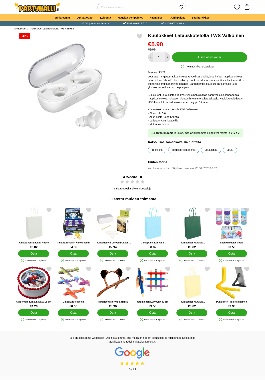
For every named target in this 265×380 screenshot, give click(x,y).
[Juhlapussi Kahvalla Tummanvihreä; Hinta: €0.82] (192, 228)
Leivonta (105, 17)
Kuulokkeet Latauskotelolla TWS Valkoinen (52, 28)
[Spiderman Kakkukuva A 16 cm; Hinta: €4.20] (33, 287)
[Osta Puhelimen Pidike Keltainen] (231, 312)
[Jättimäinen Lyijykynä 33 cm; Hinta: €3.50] (152, 287)
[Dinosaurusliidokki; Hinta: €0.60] (73, 287)
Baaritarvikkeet (201, 17)
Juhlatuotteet (85, 17)
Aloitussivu (20, 28)
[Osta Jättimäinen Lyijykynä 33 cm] (152, 312)
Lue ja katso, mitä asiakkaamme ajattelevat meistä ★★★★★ (195, 132)
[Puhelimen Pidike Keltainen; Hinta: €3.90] (231, 287)
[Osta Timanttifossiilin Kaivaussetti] (73, 253)
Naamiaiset (156, 17)
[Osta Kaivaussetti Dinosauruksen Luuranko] (112, 253)
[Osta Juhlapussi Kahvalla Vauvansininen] (152, 253)
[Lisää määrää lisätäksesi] (167, 57)
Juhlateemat (62, 17)
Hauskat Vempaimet (130, 17)
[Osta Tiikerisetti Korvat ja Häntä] (112, 312)
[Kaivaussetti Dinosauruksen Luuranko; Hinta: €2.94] (112, 228)
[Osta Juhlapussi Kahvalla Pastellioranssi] (191, 312)
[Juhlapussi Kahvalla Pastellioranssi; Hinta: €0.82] (192, 287)
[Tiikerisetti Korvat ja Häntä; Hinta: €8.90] (112, 287)
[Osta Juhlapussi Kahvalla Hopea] (33, 253)
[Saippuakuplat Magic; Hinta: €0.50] (231, 228)
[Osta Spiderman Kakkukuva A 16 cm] (33, 312)
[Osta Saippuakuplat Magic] (231, 253)
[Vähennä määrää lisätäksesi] (150, 57)
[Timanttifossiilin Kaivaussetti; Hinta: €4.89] (73, 228)
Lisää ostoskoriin (209, 57)
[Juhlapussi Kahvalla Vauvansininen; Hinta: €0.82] (152, 228)
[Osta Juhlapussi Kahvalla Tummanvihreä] (191, 253)
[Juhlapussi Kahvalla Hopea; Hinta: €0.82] (33, 228)
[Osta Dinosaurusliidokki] (73, 312)
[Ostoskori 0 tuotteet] (247, 7)
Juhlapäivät (177, 17)
